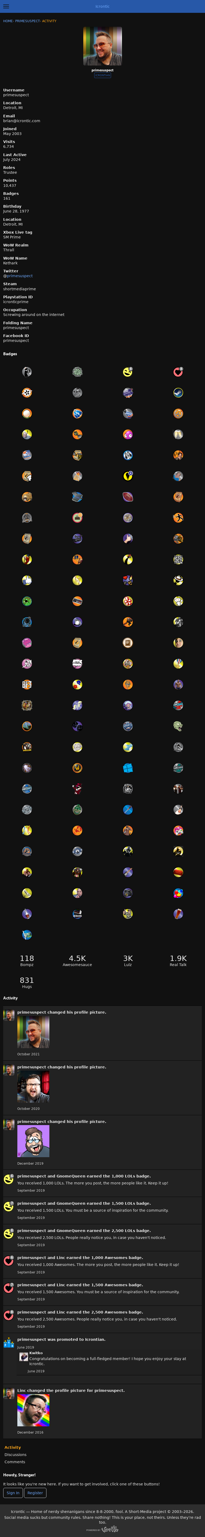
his (70, 1012)
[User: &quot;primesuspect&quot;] (8, 1015)
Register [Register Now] (35, 1493)
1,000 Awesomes (109, 1258)
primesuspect (20, 276)
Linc (61, 1258)
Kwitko (36, 1353)
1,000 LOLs (123, 1176)
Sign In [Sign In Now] (13, 1493)
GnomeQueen (71, 1176)
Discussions (15, 1455)
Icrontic (103, 6)
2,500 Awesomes (109, 1312)
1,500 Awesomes (109, 1285)
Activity (13, 1447)
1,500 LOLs (123, 1203)
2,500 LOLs (123, 1231)
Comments (15, 1462)
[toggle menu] (6, 6)
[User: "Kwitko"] (23, 1356)
